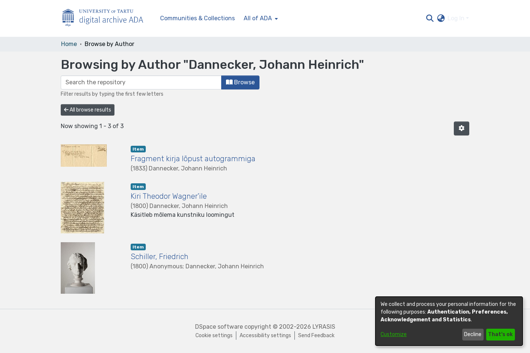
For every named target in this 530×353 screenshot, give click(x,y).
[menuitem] (260, 18)
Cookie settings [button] (214, 335)
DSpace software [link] (219, 326)
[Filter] (141, 82)
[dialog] (449, 321)
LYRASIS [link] (323, 326)
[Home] (107, 18)
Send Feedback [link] (316, 335)
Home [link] (69, 43)
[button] (429, 18)
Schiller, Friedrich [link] (159, 256)
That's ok (500, 334)
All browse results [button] (87, 110)
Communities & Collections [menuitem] (197, 18)
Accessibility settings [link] (265, 335)
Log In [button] (457, 18)
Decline (472, 334)
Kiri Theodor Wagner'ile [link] (169, 196)
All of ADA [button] (258, 18)
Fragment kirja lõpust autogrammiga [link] (193, 158)
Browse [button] (240, 82)
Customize (394, 334)
